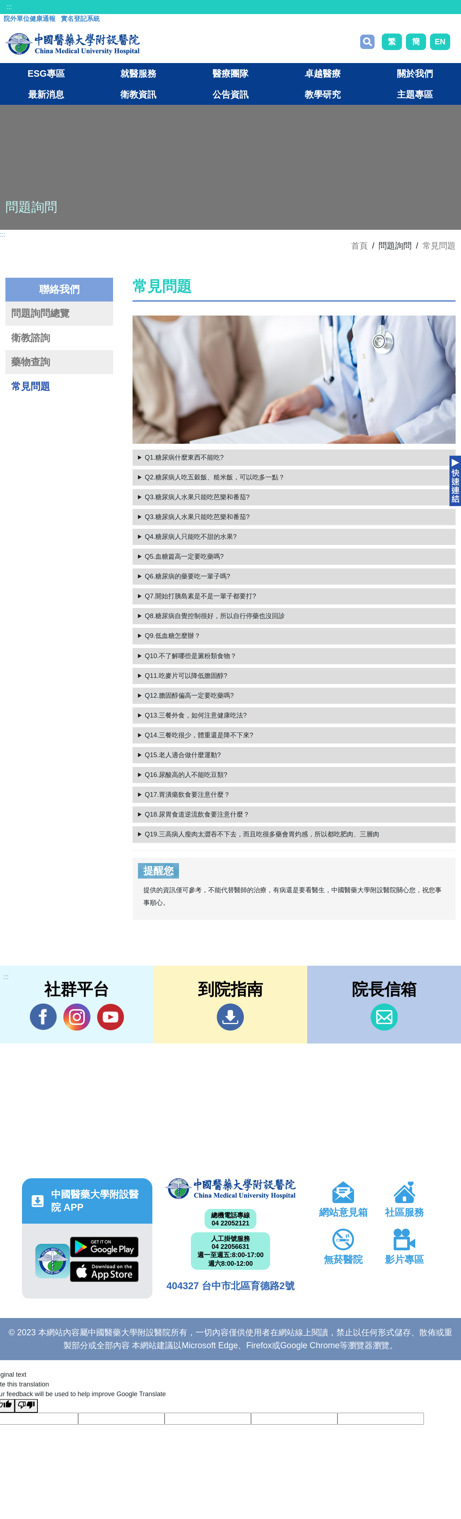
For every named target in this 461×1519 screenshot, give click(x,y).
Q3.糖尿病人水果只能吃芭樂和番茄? (197, 497)
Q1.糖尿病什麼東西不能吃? (184, 457)
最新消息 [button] (46, 94)
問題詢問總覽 (40, 313)
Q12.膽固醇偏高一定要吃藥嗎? (189, 695)
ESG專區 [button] (45, 73)
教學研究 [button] (323, 94)
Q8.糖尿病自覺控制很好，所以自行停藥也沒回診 (215, 616)
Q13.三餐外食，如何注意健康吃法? (196, 715)
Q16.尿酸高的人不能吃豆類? (186, 774)
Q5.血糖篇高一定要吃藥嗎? (184, 556)
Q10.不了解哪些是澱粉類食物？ (191, 656)
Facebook (43, 1017)
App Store (104, 1271)
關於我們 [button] (415, 73)
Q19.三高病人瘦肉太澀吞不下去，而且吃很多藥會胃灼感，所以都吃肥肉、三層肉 (262, 834)
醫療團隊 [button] (230, 73)
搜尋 (367, 42)
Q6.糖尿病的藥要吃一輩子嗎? (187, 576)
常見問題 (439, 245)
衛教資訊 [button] (138, 94)
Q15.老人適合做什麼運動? (183, 755)
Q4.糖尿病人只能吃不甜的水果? (191, 536)
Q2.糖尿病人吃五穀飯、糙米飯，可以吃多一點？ (215, 477)
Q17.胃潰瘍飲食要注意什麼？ (187, 794)
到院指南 (230, 1017)
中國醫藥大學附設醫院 (230, 1188)
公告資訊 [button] (230, 94)
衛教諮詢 (30, 337)
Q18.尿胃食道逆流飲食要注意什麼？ (197, 814)
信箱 (384, 1017)
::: (9, 6)
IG (76, 1017)
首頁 (359, 245)
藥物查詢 (30, 362)
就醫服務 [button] (138, 73)
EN (440, 41)
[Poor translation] (26, 1406)
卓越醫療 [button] (323, 73)
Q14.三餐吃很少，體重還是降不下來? (199, 735)
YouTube (110, 1017)
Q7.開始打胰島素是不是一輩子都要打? (200, 596)
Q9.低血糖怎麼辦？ (173, 635)
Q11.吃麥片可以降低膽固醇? (186, 675)
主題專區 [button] (415, 94)
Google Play (104, 1247)
